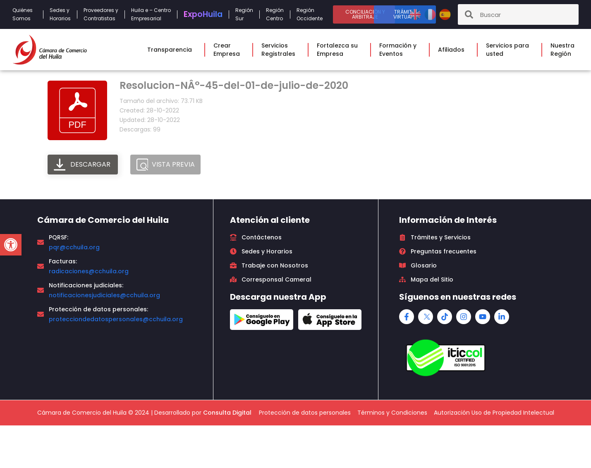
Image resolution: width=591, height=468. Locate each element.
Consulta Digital (227, 412)
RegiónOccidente (312, 14)
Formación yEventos (400, 49)
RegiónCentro (275, 14)
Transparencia (171, 49)
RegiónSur (244, 14)
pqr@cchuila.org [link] (74, 247)
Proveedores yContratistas (101, 14)
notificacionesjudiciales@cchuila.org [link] (104, 295)
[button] (11, 244)
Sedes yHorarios (60, 14)
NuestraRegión (564, 49)
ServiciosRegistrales (280, 49)
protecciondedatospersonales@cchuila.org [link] (116, 319)
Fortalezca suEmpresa (339, 49)
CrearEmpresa (228, 49)
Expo (203, 14)
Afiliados (453, 49)
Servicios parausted (509, 49)
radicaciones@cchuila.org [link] (89, 271)
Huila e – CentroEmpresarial (151, 14)
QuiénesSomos (24, 14)
